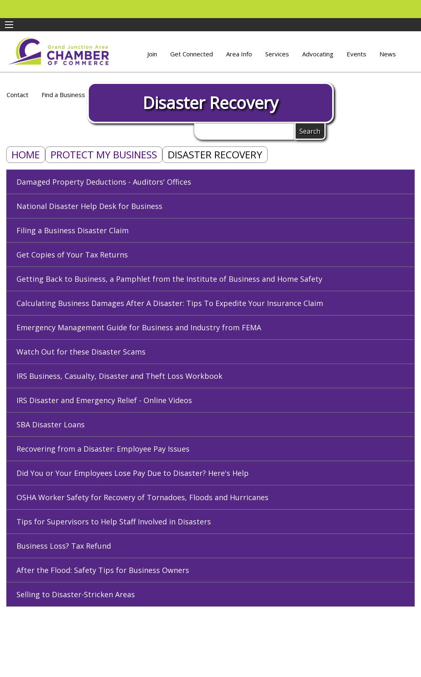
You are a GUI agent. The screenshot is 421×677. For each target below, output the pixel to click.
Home (26, 154)
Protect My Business (104, 154)
